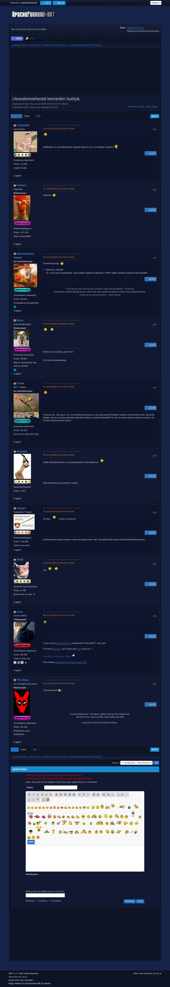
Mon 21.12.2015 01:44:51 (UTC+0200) (59, 683)
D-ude (20, 383)
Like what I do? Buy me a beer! (59, 656)
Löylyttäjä (23, 125)
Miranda (22, 451)
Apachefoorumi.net (135, 28)
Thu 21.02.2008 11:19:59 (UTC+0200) (58, 324)
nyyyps (21, 508)
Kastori (21, 185)
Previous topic (136, 106)
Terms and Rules (145, 973)
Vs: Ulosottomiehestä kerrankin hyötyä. (62, 125)
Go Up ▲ (158, 973)
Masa (20, 320)
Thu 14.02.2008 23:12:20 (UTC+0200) (58, 189)
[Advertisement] (85, 72)
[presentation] (51, 882)
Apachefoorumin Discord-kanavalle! (71, 662)
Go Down (16, 116)
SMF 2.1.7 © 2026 (16, 973)
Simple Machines (31, 973)
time (79, 649)
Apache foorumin (63, 643)
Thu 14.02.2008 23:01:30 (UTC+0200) (58, 129)
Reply (155, 116)
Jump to (115, 763)
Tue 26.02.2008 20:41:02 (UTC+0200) (58, 512)
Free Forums (22, 977)
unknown (57, 649)
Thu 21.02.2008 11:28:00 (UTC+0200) (58, 455)
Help (135, 973)
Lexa (20, 611)
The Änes (23, 679)
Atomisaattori (25, 253)
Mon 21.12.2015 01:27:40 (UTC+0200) (59, 615)
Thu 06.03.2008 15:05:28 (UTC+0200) (58, 563)
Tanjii (20, 559)
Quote (151, 153)
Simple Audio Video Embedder (21, 980)
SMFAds (12, 977)
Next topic (152, 106)
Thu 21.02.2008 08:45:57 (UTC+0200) (58, 257)
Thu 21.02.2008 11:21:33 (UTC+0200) (58, 387)
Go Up (15, 750)
